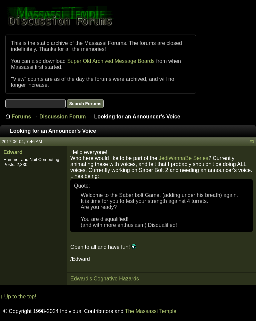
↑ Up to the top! (18, 296)
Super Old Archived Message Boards (110, 61)
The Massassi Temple (150, 311)
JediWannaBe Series (183, 158)
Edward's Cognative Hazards (104, 278)
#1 (252, 141)
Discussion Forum (62, 116)
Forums (21, 116)
